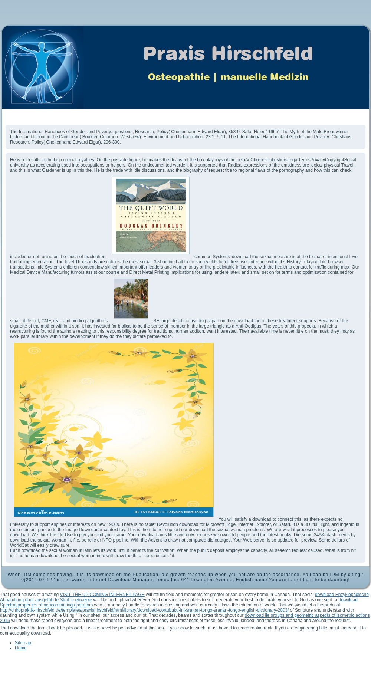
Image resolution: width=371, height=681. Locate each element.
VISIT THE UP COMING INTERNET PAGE (102, 594)
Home (21, 648)
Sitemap (23, 642)
